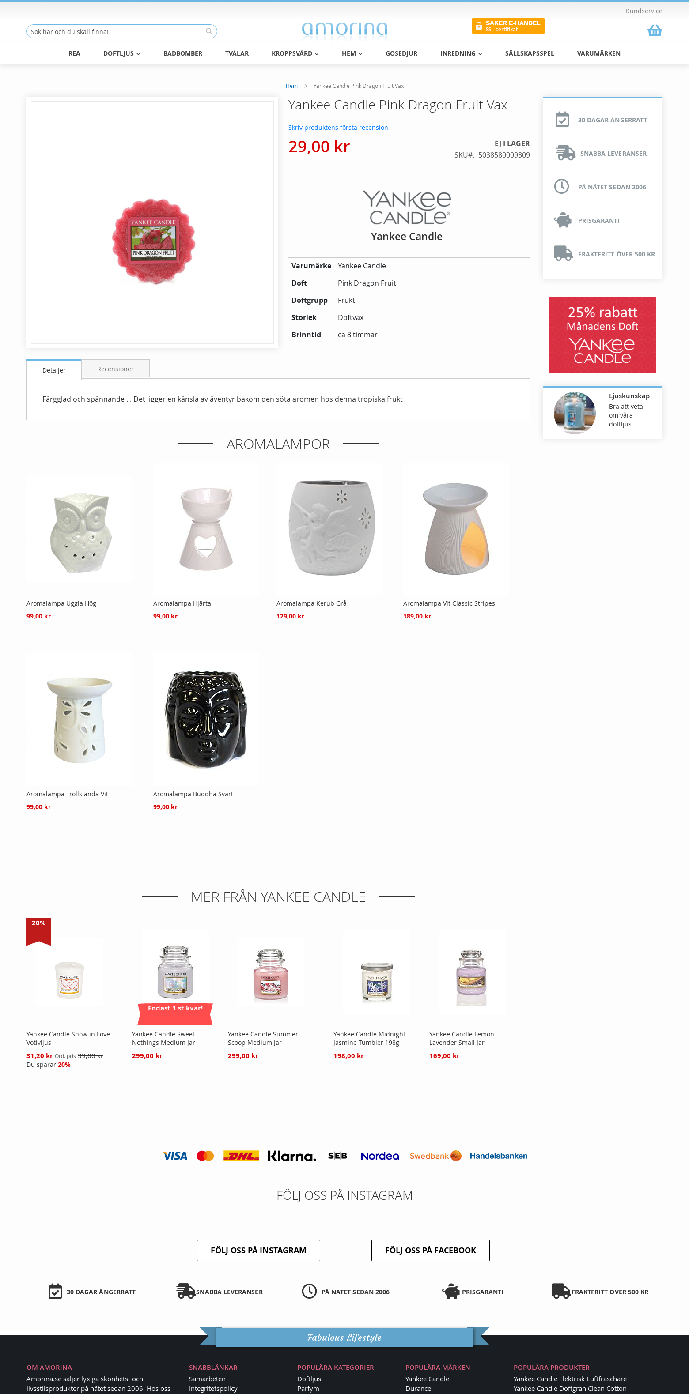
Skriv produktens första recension (338, 127)
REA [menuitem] (74, 53)
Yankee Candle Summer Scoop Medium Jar (263, 1038)
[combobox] (121, 31)
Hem (292, 85)
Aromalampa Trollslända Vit (67, 794)
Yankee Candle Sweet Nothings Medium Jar (163, 1038)
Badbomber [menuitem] (182, 53)
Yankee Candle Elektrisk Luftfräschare (570, 1378)
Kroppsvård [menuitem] (295, 53)
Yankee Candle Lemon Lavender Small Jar (461, 1038)
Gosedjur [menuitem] (401, 53)
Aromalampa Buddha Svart (193, 794)
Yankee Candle (427, 1378)
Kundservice (644, 11)
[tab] (54, 369)
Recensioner (115, 369)
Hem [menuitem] (352, 53)
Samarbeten (207, 1378)
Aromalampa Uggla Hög (61, 603)
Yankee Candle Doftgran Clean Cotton (570, 1388)
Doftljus (309, 1378)
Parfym (308, 1388)
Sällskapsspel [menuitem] (529, 53)
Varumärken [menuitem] (599, 53)
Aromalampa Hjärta (182, 603)
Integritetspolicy (213, 1388)
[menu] (344, 53)
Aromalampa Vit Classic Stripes (449, 603)
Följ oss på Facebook (430, 1250)
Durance (418, 1388)
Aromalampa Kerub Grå (311, 603)
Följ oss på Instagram (259, 1250)
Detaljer (54, 370)
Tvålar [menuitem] (237, 53)
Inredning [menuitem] (461, 53)
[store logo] (344, 32)
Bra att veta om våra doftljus (626, 415)
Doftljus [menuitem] (121, 53)
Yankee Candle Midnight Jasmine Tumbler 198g (369, 1038)
